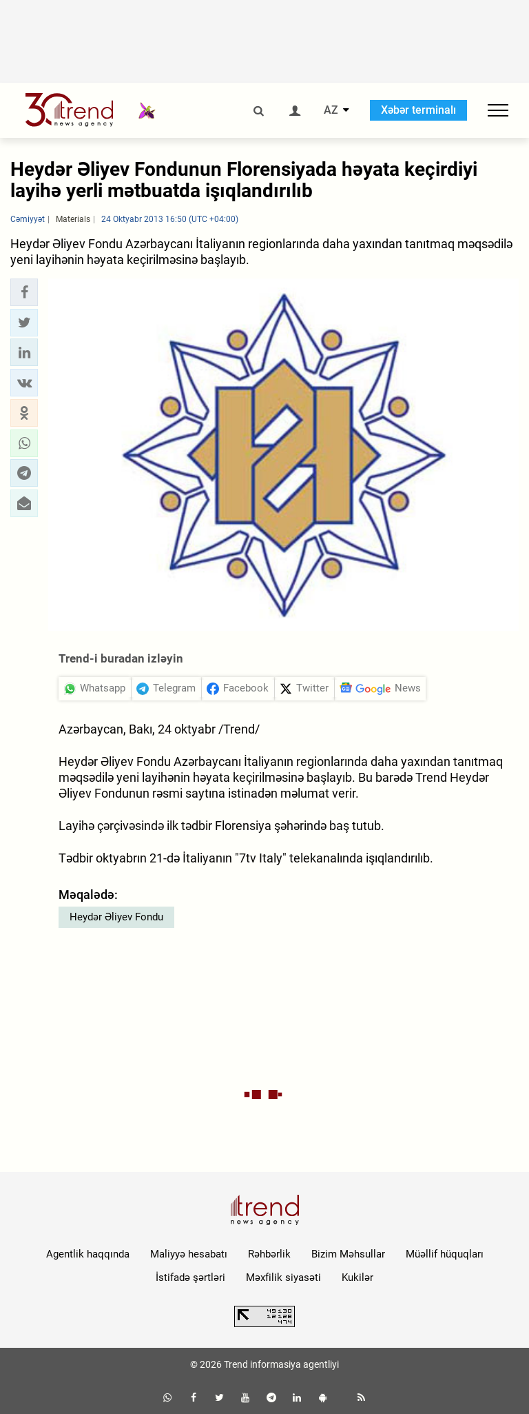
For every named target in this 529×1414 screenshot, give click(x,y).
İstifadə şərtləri (190, 1277)
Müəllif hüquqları (445, 1254)
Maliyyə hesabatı (188, 1254)
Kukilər (357, 1277)
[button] (24, 292)
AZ (331, 110)
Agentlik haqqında (87, 1254)
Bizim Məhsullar (348, 1254)
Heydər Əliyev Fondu (116, 917)
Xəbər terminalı (418, 110)
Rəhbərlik (269, 1254)
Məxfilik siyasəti (283, 1277)
